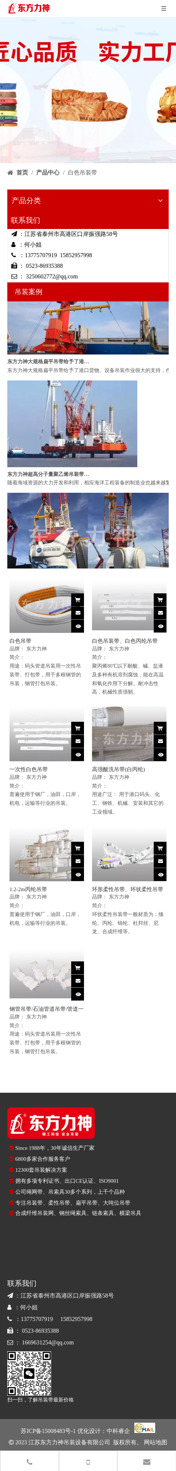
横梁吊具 (130, 1213)
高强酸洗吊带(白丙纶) (118, 769)
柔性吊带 (59, 1203)
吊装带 (34, 1203)
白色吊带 (20, 641)
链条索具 (103, 1213)
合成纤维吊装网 (34, 1213)
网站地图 (154, 1442)
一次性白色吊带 (28, 769)
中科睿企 (118, 1431)
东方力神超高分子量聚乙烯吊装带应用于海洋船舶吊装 (48, 476)
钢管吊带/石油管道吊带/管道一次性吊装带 (46, 1009)
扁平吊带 (86, 1203)
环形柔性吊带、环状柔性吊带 (127, 889)
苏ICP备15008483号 (46, 1431)
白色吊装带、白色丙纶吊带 (125, 641)
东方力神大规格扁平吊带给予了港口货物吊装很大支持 (48, 363)
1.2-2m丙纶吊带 (28, 889)
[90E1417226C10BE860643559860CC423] (29, 1373)
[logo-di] (51, 1123)
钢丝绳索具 (73, 1213)
